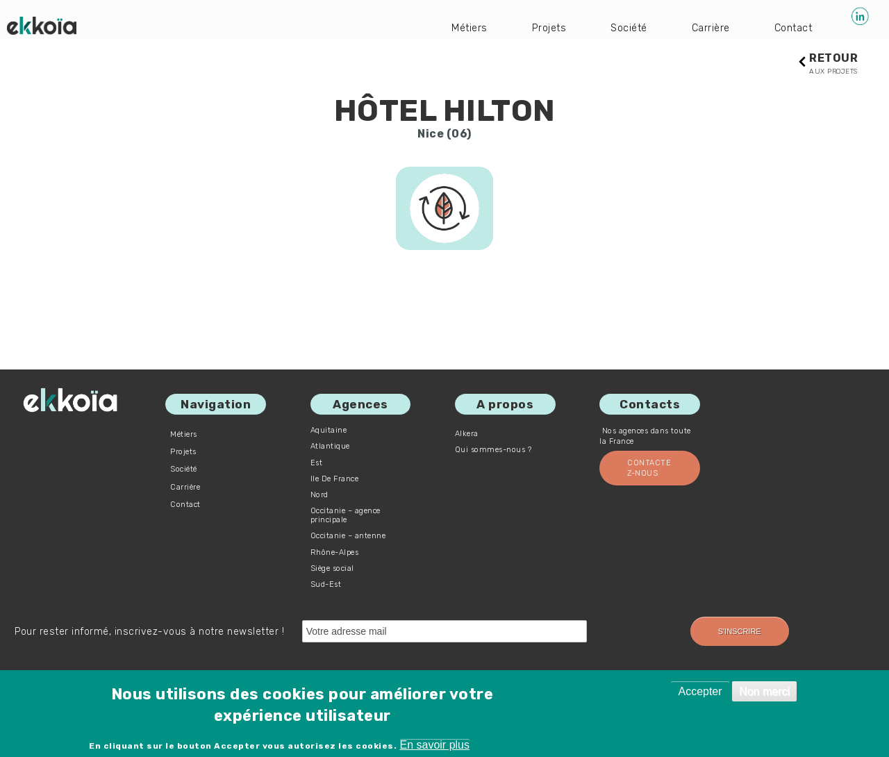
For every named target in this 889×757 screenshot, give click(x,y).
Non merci (764, 691)
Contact (791, 27)
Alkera (467, 434)
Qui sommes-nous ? (493, 450)
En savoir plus (435, 745)
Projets (537, 27)
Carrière (705, 27)
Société (620, 27)
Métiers (454, 27)
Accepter (700, 691)
